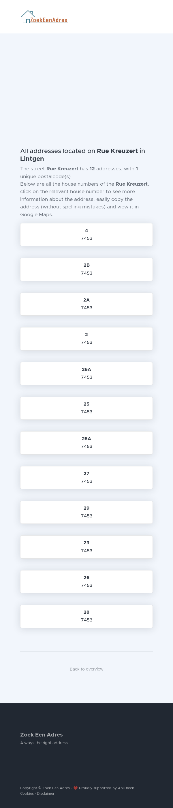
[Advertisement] (86, 76)
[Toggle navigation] (150, 16)
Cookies (27, 794)
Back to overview (87, 669)
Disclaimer (45, 794)
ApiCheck (126, 788)
